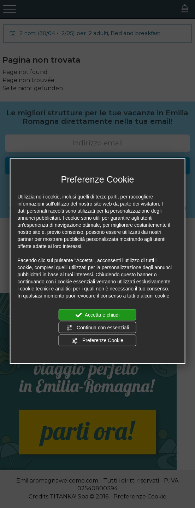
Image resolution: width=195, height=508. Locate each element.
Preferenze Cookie (97, 340)
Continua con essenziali (97, 328)
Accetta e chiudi (98, 315)
